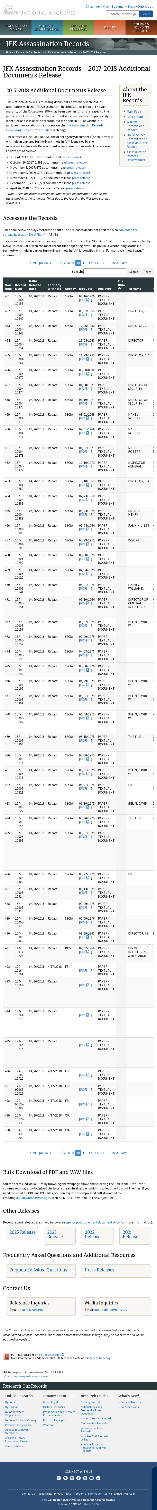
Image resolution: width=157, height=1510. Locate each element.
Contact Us (145, 6)
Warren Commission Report (135, 126)
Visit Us (110, 27)
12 (90, 263)
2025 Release (22, 1232)
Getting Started (90, 1402)
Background (135, 117)
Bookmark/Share (124, 6)
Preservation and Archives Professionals (59, 1413)
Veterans (48, 1425)
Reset (147, 272)
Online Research (19, 1396)
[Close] (152, 1472)
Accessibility (44, 1493)
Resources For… (56, 1396)
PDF (83, 300)
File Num (121, 284)
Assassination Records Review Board (136, 156)
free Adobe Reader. (50, 1354)
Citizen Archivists (97, 6)
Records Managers (54, 1420)
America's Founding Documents (141, 27)
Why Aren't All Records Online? (94, 1437)
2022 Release (92, 1234)
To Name (134, 289)
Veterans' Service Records (47, 27)
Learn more (120, 1502)
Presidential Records (18, 1425)
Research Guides (94, 1396)
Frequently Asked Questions (38, 1269)
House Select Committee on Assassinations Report (137, 141)
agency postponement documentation (93, 1222)
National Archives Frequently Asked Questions (91, 1410)
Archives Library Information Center (16, 1439)
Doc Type (105, 289)
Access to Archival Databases (16, 1431)
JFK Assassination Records (63, 52)
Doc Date (86, 289)
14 (102, 263)
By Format (11, 1407)
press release (70, 157)
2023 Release (55, 1234)
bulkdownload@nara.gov (33, 1198)
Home (9, 52)
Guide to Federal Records (96, 1418)
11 (84, 263)
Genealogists (51, 1402)
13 (96, 263)
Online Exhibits (14, 1446)
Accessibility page (101, 1358)
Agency (70, 289)
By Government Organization (14, 1413)
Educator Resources (78, 27)
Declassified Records (94, 1423)
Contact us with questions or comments (27, 1376)
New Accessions (129, 1407)
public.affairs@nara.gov (110, 1310)
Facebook (58, 1478)
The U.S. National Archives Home (39, 10)
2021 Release (130, 1234)
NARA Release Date (35, 285)
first (33, 263)
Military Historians (54, 1407)
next (115, 263)
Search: (77, 271)
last (124, 263)
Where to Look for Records (92, 1429)
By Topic (10, 1402)
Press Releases (99, 1269)
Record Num (20, 287)
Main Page (134, 111)
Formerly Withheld (54, 287)
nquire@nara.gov (31, 1310)
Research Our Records (15, 27)
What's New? (129, 1396)
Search (146, 14)
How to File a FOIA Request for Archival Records (93, 1448)
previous (45, 263)
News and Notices (130, 1402)
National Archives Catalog (21, 1420)
